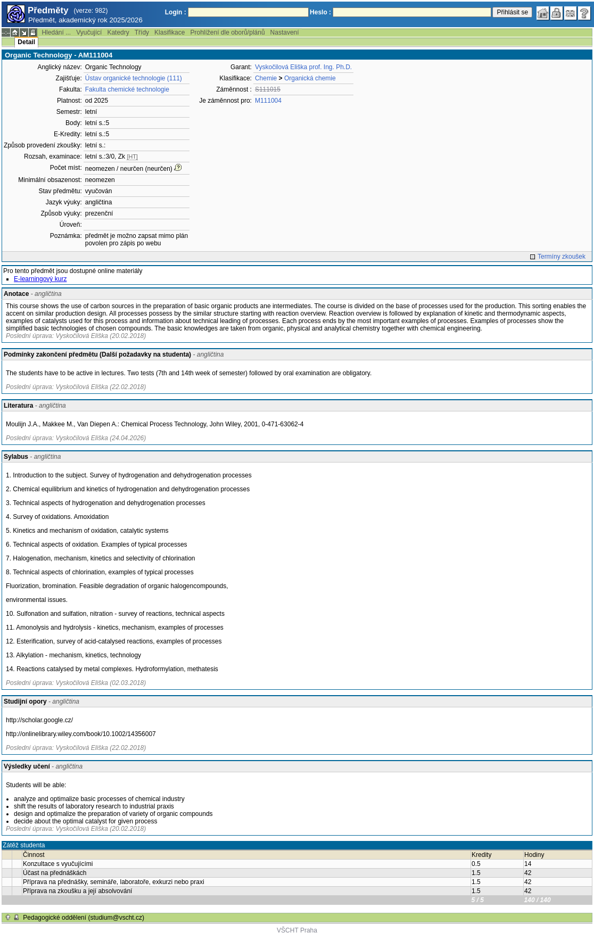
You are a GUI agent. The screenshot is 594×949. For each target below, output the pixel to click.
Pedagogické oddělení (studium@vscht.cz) (83, 917)
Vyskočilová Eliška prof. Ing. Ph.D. (303, 67)
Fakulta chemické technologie (127, 89)
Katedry (118, 32)
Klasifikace (169, 32)
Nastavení (284, 32)
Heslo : (320, 12)
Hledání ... (56, 32)
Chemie (266, 78)
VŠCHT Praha (297, 930)
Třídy (142, 32)
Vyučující (89, 32)
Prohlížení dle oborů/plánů (227, 32)
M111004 (268, 100)
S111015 (267, 89)
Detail (26, 42)
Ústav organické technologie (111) (133, 78)
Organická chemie (310, 78)
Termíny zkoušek (561, 256)
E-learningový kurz (40, 279)
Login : (175, 12)
